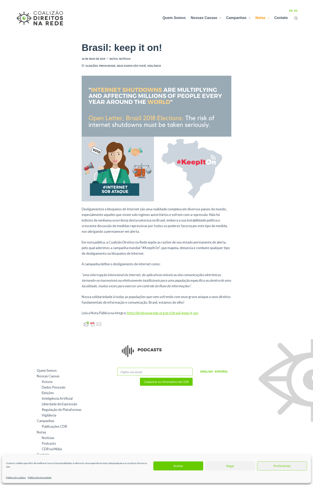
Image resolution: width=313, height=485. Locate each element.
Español (221, 371)
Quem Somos (174, 18)
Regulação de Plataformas (61, 409)
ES (295, 10)
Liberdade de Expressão (59, 404)
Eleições (92, 66)
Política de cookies (16, 477)
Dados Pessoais (53, 387)
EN (291, 10)
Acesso (47, 382)
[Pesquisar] (295, 18)
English (206, 371)
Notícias (124, 59)
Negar (230, 466)
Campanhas (239, 18)
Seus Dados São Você (131, 66)
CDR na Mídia (52, 449)
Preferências (282, 466)
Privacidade (107, 66)
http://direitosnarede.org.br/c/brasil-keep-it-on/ (162, 313)
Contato (281, 18)
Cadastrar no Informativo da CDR (166, 382)
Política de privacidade (40, 477)
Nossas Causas (207, 18)
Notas (263, 18)
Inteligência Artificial (57, 398)
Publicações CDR (54, 426)
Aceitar (178, 466)
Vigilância (154, 66)
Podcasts (49, 443)
